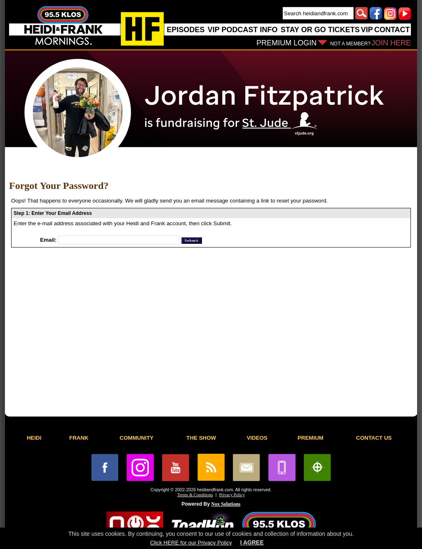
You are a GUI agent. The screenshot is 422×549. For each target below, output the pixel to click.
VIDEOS (257, 438)
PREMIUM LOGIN (286, 43)
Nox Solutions (226, 504)
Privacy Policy (232, 494)
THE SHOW (201, 438)
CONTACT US (374, 438)
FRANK (79, 438)
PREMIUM (311, 438)
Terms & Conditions (195, 494)
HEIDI (34, 438)
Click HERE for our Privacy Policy (191, 543)
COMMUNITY (136, 438)
